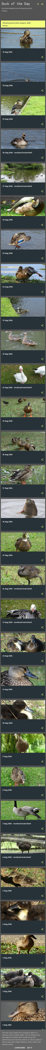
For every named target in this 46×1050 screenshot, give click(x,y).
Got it (29, 1048)
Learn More (20, 1048)
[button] (42, 57)
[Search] (38, 4)
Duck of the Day (16, 4)
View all (5, 25)
